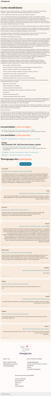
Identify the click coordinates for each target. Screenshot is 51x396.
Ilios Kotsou (18, 382)
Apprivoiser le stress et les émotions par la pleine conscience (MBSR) (18, 130)
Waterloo (17, 155)
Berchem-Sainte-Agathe (21, 139)
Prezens (29, 367)
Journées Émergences (33, 362)
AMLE (16, 384)
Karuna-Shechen (19, 380)
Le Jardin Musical (19, 386)
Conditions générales (8, 365)
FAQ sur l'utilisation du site (9, 362)
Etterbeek (20, 152)
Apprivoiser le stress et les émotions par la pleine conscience (15, 209)
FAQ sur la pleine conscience (10, 364)
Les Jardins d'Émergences (33, 369)
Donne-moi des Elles (20, 378)
